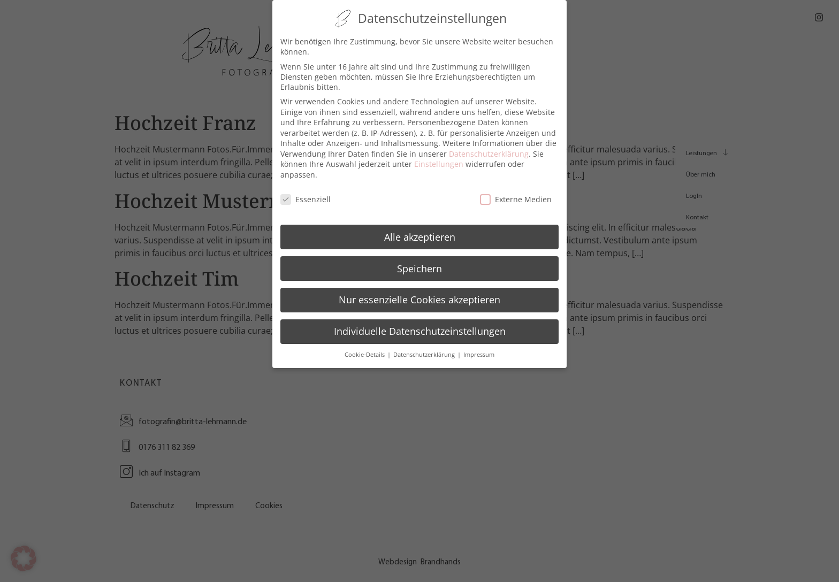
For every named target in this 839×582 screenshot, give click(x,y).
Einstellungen (438, 162)
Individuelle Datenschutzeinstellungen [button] (420, 329)
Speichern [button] (419, 266)
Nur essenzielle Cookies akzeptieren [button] (419, 298)
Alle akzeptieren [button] (419, 234)
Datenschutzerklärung (489, 152)
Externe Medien (516, 197)
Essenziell (305, 197)
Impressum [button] (478, 352)
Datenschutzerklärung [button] (424, 352)
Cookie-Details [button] (365, 352)
